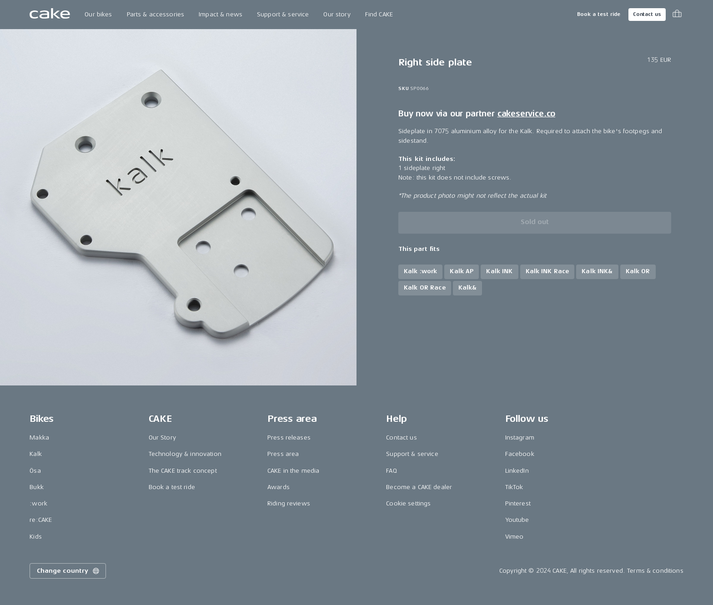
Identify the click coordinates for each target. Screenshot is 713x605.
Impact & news (220, 14)
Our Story (162, 437)
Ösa (35, 470)
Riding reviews (288, 503)
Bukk (37, 487)
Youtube (517, 519)
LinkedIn (517, 470)
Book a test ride (598, 14)
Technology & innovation (185, 453)
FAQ (391, 470)
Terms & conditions (655, 570)
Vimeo (514, 536)
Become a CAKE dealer (419, 487)
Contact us (647, 14)
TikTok (514, 487)
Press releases (289, 437)
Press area (283, 453)
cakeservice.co (526, 113)
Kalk (36, 453)
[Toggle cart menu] (677, 14)
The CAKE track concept (183, 470)
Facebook (519, 453)
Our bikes (98, 14)
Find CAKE (379, 14)
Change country (68, 570)
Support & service (283, 14)
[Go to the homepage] (50, 14)
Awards (278, 487)
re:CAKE (41, 519)
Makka (39, 437)
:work (38, 503)
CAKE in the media (293, 470)
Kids (36, 536)
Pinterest (518, 503)
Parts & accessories (156, 14)
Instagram (519, 437)
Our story (336, 14)
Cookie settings (408, 503)
